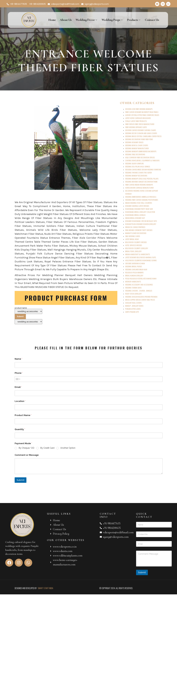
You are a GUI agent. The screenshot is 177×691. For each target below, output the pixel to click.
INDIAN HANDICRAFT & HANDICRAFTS (137, 254)
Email (18, 387)
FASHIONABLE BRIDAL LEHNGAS (135, 215)
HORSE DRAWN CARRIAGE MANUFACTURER (139, 187)
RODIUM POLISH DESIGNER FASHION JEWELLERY (140, 224)
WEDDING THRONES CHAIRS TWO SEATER (138, 172)
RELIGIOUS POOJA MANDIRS (134, 272)
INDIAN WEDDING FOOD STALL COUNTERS (138, 202)
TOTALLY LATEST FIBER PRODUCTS (136, 121)
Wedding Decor (87, 20)
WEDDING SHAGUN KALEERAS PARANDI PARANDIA (141, 296)
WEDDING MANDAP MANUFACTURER (137, 148)
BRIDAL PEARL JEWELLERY (133, 251)
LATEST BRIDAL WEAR (132, 239)
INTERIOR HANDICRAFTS (133, 281)
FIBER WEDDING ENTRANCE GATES (136, 127)
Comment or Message (27, 455)
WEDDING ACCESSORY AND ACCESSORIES (139, 284)
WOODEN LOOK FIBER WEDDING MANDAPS (138, 109)
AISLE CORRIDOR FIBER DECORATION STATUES (140, 157)
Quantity (20, 429)
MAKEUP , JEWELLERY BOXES (134, 305)
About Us (66, 20)
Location (20, 401)
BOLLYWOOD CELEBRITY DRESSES (136, 242)
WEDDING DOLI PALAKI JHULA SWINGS (137, 166)
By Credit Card (47, 448)
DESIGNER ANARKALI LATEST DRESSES (137, 205)
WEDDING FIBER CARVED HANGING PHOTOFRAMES (141, 199)
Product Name (23, 415)
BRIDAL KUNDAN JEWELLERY (134, 275)
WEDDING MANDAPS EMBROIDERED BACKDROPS (140, 151)
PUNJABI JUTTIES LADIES (133, 308)
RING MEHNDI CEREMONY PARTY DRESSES (138, 230)
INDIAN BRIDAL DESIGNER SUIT (135, 218)
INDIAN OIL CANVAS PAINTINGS (135, 227)
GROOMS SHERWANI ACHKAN (135, 263)
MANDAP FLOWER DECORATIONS (135, 233)
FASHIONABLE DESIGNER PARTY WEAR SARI (139, 208)
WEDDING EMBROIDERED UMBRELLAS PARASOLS (140, 196)
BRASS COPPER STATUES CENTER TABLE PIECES (140, 299)
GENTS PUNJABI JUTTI (132, 311)
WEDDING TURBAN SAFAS (133, 287)
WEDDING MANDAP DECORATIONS (136, 175)
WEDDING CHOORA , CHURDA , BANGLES (138, 290)
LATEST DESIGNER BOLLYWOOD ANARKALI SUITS (140, 257)
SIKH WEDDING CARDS (132, 236)
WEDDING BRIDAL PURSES (133, 266)
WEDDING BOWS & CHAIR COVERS (136, 145)
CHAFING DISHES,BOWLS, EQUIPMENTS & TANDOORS (142, 160)
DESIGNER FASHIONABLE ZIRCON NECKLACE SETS (141, 221)
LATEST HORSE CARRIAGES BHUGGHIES (138, 118)
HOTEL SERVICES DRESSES (133, 245)
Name (18, 359)
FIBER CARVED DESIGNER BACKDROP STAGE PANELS (141, 112)
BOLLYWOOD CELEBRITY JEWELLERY (136, 248)
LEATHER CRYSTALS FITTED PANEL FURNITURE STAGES (142, 115)
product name (28, 315)
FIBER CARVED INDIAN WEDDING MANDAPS (139, 184)
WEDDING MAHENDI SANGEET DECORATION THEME (141, 181)
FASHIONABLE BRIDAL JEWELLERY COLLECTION (140, 211)
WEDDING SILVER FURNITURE (134, 163)
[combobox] (18, 379)
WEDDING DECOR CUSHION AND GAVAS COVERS (141, 133)
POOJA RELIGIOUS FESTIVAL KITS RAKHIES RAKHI (140, 278)
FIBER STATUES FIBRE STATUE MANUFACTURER (139, 124)
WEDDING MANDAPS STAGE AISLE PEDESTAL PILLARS (141, 178)
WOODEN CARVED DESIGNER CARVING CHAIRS (140, 130)
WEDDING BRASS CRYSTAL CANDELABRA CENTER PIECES (143, 136)
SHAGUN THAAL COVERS (133, 302)
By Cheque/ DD (26, 448)
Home (52, 20)
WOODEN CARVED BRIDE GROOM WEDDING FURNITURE (143, 169)
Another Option (67, 448)
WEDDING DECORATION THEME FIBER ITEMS (139, 139)
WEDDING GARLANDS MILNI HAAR (136, 269)
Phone (19, 373)
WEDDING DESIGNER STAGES (134, 142)
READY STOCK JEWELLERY (133, 293)
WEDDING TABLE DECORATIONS (135, 154)
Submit (20, 480)
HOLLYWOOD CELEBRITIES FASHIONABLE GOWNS (141, 260)
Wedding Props (112, 20)
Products (134, 20)
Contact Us (152, 20)
